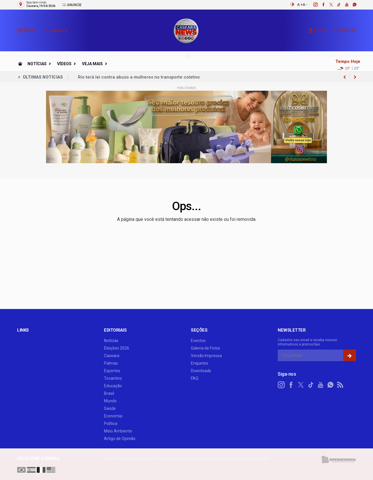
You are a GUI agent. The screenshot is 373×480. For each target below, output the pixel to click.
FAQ (194, 378)
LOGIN (317, 30)
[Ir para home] (20, 63)
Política (110, 423)
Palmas (111, 363)
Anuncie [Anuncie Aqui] (72, 5)
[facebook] (320, 4)
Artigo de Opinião (120, 438)
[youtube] (343, 4)
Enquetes (199, 363)
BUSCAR (345, 30)
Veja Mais (92, 63)
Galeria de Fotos (205, 348)
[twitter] (328, 4)
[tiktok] (336, 4)
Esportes (112, 370)
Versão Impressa (206, 355)
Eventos (198, 340)
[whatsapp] (351, 4)
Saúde (110, 408)
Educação (113, 385)
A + (300, 5)
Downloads (201, 370)
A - (305, 5)
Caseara (111, 355)
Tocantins (113, 378)
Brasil (109, 393)
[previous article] (355, 77)
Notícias (37, 63)
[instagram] (312, 4)
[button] (20, 32)
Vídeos (64, 63)
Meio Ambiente (118, 431)
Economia (113, 416)
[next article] (344, 77)
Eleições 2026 (116, 348)
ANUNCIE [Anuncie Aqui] (56, 30)
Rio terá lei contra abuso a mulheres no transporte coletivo (139, 77)
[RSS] (340, 385)
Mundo (110, 401)
